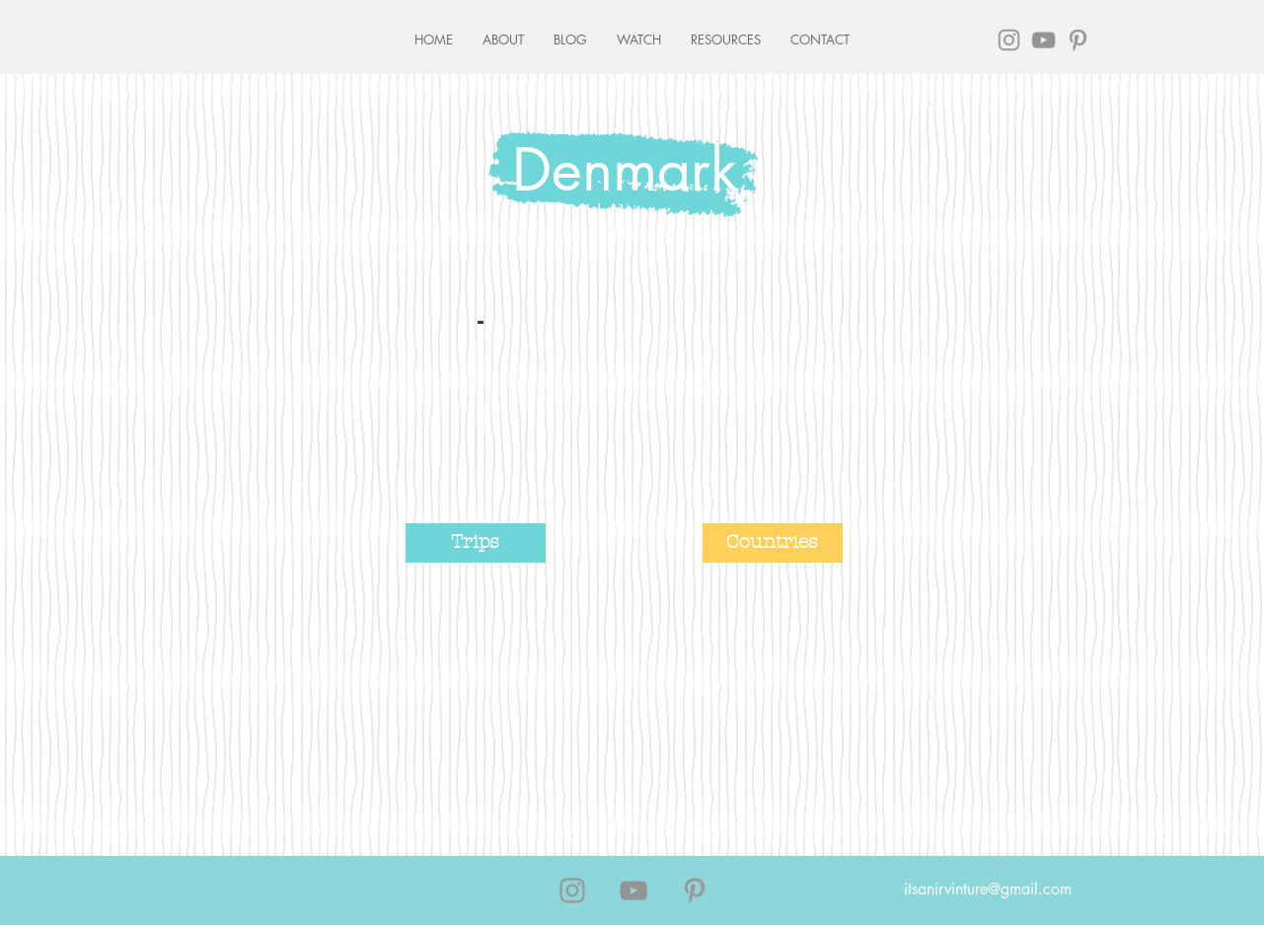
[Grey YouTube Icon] (1043, 40)
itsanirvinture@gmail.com (988, 889)
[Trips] (476, 543)
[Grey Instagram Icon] (1009, 40)
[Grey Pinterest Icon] (1078, 40)
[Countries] (773, 543)
